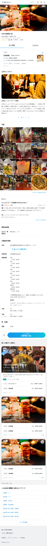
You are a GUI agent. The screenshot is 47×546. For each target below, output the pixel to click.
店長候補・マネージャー (11, 55)
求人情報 (12, 45)
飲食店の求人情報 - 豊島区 (11, 512)
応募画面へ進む (26, 335)
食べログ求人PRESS (6, 530)
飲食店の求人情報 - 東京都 (11, 516)
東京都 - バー (7, 496)
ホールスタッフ (12, 383)
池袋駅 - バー (7, 493)
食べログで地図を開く (20, 249)
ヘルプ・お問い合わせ (7, 533)
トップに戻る (23, 522)
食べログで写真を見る (38, 192)
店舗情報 (35, 45)
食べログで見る (40, 220)
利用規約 (3, 537)
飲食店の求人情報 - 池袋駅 (11, 508)
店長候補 (10, 388)
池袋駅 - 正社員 (7, 500)
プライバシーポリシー (13, 537)
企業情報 (22, 537)
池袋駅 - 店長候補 (8, 504)
